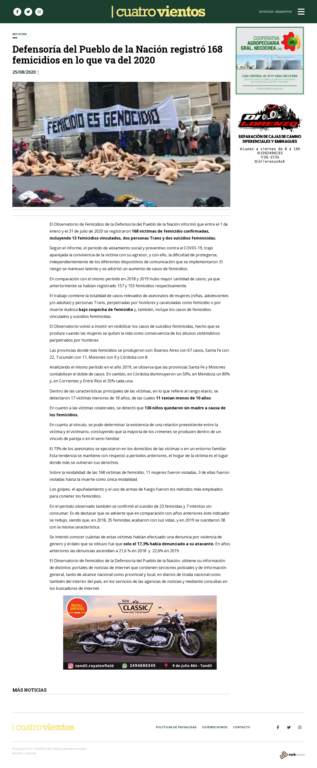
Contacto (241, 727)
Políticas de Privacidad (176, 727)
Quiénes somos (214, 727)
